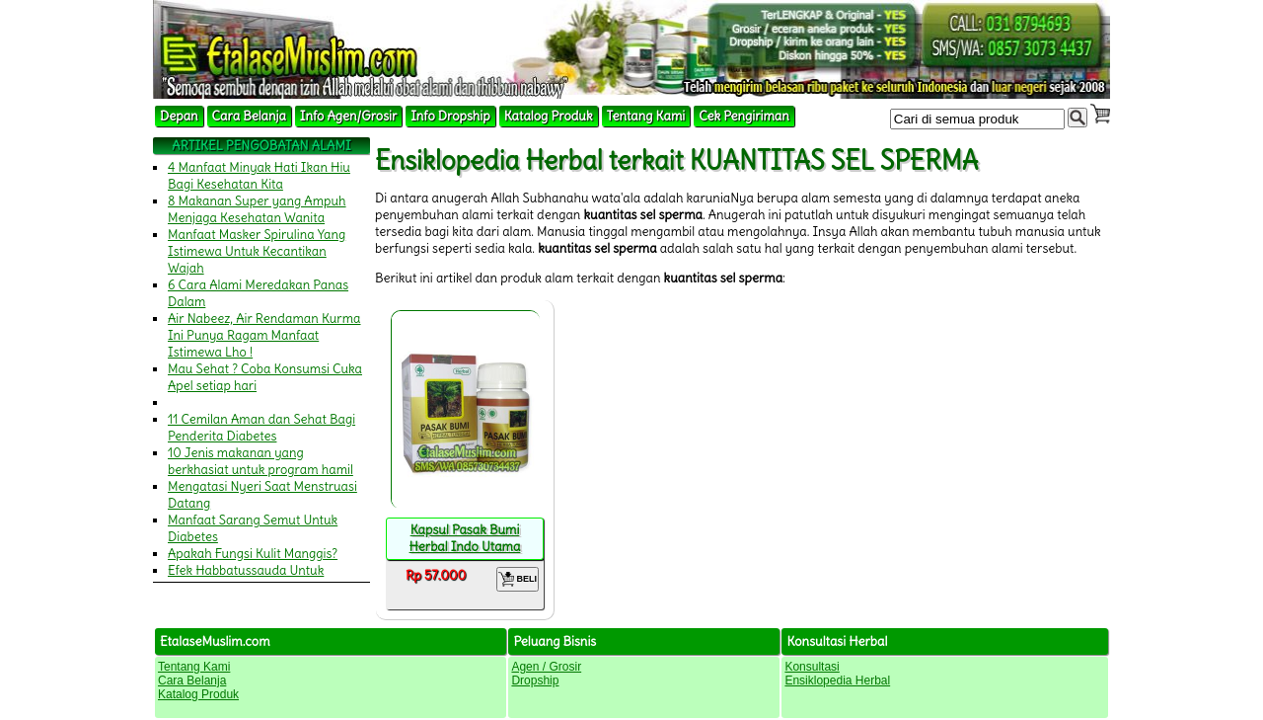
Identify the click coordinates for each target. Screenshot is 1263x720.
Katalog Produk (548, 116)
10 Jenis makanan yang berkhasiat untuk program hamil (260, 461)
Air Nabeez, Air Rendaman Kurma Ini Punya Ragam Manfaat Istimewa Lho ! (264, 335)
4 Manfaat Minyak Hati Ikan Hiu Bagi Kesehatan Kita (259, 176)
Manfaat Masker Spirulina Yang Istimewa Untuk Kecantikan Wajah (256, 251)
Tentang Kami (646, 116)
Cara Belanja (249, 116)
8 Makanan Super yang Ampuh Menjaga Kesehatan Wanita (257, 209)
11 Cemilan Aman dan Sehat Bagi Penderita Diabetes (261, 427)
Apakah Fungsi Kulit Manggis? (252, 553)
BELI (517, 579)
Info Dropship (449, 116)
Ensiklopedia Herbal (837, 680)
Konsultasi (811, 667)
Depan (179, 116)
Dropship (534, 680)
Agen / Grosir (546, 667)
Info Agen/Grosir (348, 116)
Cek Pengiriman (744, 116)
